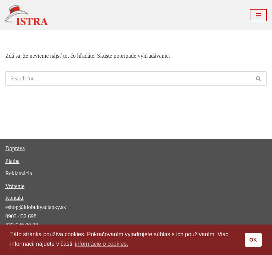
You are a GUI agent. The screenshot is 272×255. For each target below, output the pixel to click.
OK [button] (253, 240)
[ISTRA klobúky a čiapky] (26, 15)
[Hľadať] (128, 78)
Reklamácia (18, 173)
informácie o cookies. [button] (101, 244)
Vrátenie (14, 186)
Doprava (15, 148)
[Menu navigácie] (258, 15)
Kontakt (14, 198)
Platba (12, 161)
